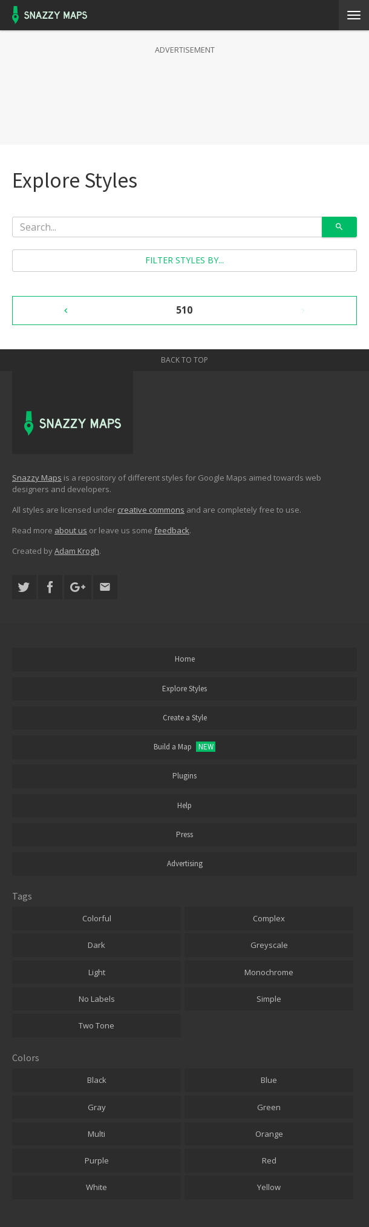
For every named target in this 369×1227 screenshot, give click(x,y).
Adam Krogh (76, 550)
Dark (96, 944)
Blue (269, 1079)
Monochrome (268, 972)
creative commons (150, 509)
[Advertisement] (184, 87)
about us (70, 530)
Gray (97, 1107)
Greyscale (269, 944)
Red (269, 1160)
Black (96, 1079)
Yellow (269, 1187)
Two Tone (96, 1025)
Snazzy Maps (37, 477)
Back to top (184, 360)
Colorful (96, 918)
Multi (96, 1133)
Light (96, 972)
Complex (269, 918)
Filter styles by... (184, 260)
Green (269, 1107)
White (96, 1187)
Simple (268, 998)
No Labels (97, 998)
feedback (171, 530)
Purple (97, 1160)
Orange (269, 1133)
